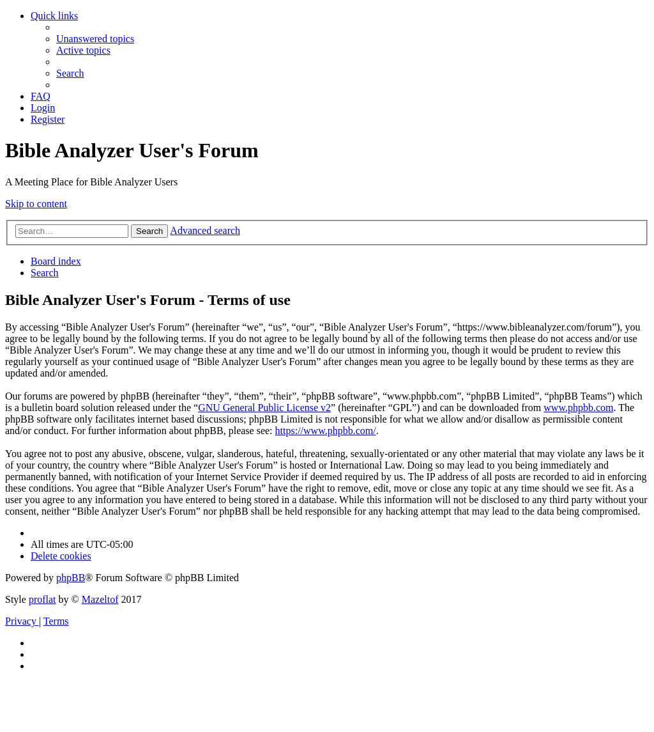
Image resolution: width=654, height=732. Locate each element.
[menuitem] (95, 38)
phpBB (70, 577)
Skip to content (36, 203)
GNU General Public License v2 (264, 407)
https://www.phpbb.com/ (325, 430)
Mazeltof (100, 599)
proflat (42, 599)
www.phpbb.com (578, 407)
